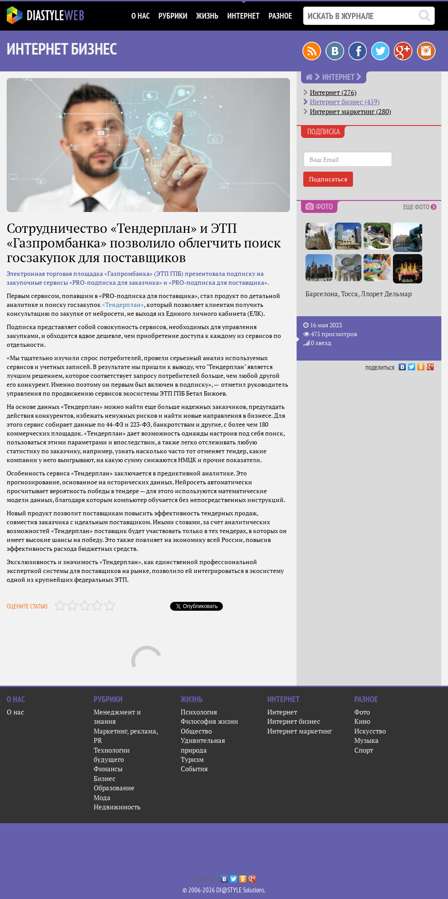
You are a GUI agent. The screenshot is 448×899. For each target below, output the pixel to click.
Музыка (366, 740)
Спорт (363, 750)
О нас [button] (140, 16)
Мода (102, 797)
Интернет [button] (243, 16)
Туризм (192, 759)
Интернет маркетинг (299, 730)
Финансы (108, 768)
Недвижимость (117, 806)
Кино (362, 721)
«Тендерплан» (123, 304)
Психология (199, 711)
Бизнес (104, 778)
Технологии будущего (112, 755)
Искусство (370, 730)
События (194, 768)
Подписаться (328, 179)
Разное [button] (280, 16)
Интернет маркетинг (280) (350, 111)
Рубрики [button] (173, 16)
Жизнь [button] (207, 16)
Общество (196, 730)
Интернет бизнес (293, 721)
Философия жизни (209, 721)
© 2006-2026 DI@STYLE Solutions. (224, 890)
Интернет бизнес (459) (345, 101)
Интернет (282, 711)
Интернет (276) (333, 92)
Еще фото (419, 207)
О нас (15, 711)
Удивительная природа (203, 745)
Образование (114, 787)
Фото (362, 711)
